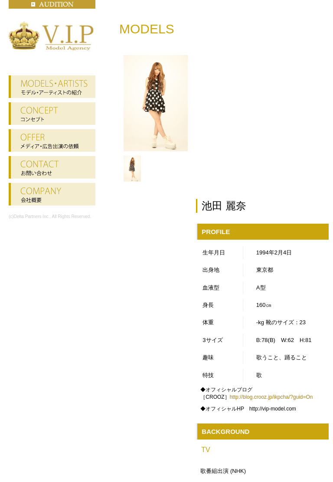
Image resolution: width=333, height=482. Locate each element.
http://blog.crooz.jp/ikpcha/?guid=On (271, 397)
